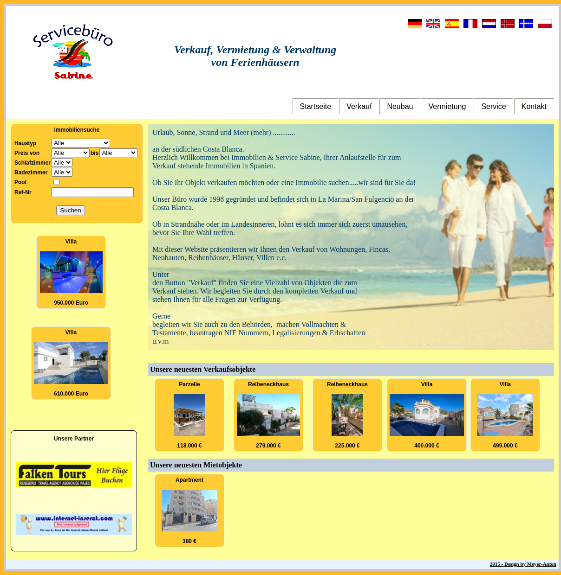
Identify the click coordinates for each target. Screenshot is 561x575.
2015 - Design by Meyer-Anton (523, 564)
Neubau (400, 106)
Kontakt (534, 106)
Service (493, 106)
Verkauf (359, 106)
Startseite (316, 106)
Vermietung (447, 106)
